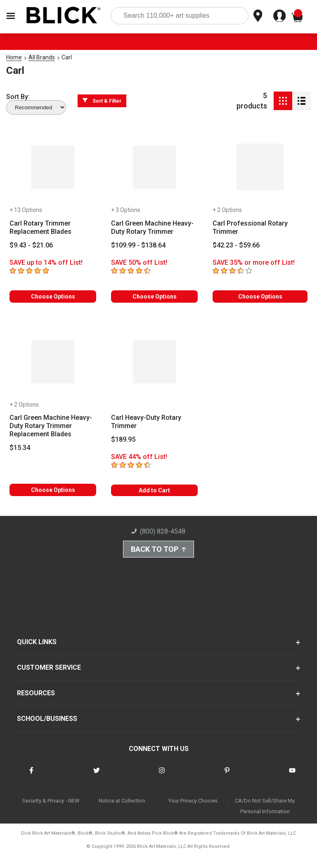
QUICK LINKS (37, 644)
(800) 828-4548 (158, 531)
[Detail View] (301, 101)
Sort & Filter (102, 101)
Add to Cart (154, 490)
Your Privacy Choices (193, 803)
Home (14, 57)
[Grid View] (283, 101)
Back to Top (158, 550)
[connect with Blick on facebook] (31, 778)
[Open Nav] (11, 16)
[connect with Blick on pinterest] (227, 778)
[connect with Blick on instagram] (162, 778)
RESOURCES (36, 695)
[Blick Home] (63, 16)
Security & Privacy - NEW (51, 803)
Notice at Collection (122, 803)
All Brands (41, 57)
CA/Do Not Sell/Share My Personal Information (265, 808)
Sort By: (18, 97)
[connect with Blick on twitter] (96, 778)
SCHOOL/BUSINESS (47, 721)
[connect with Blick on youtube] (292, 778)
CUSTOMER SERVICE (49, 670)
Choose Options (53, 296)
